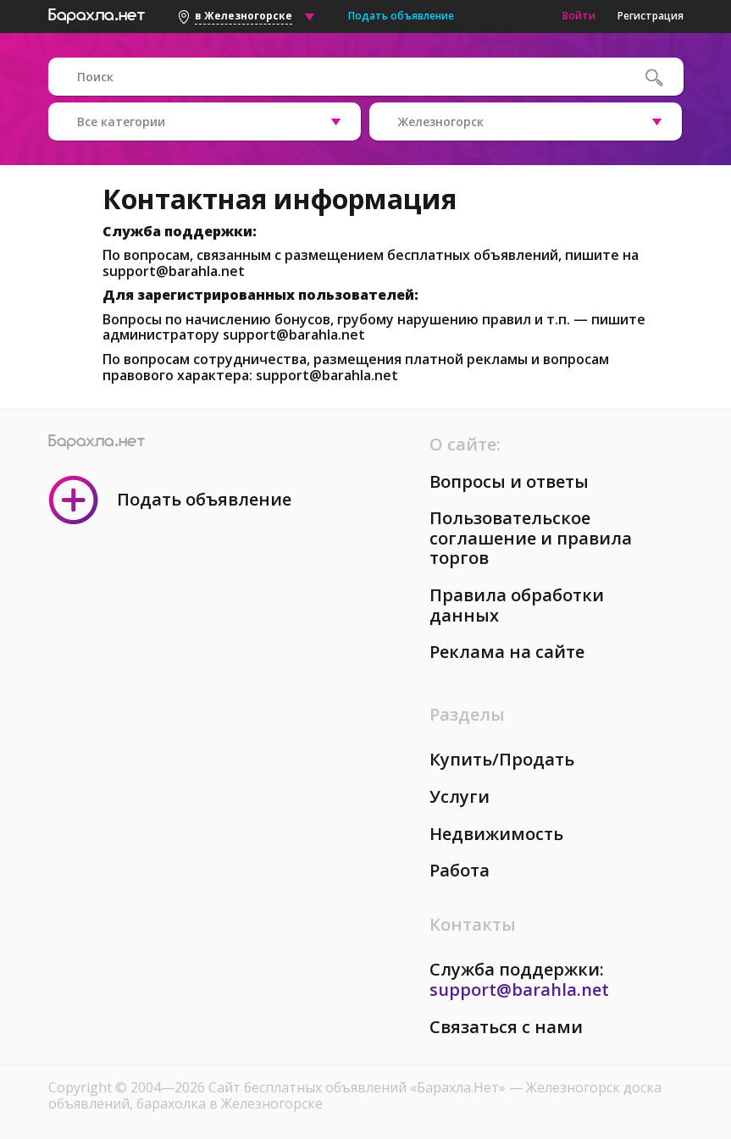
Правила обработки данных (516, 605)
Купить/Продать (501, 759)
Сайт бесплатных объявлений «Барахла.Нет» (358, 1087)
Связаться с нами (506, 1026)
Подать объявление (401, 15)
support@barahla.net (173, 271)
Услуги (459, 796)
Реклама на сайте (506, 651)
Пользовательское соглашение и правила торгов (530, 537)
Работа (459, 870)
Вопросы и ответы (509, 481)
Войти (578, 15)
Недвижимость (496, 833)
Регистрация (650, 15)
